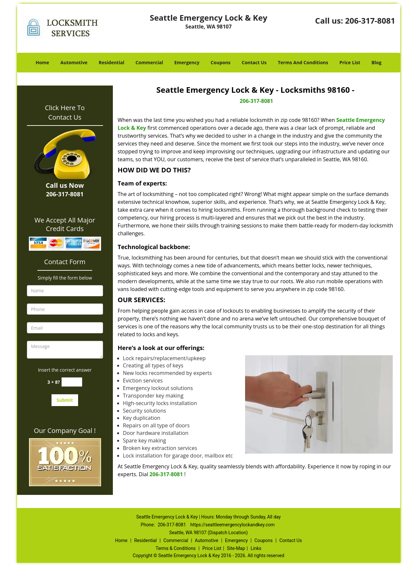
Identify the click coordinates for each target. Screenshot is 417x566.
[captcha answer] (71, 382)
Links (256, 548)
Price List (349, 62)
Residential (111, 62)
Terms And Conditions (303, 62)
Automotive (74, 62)
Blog (376, 62)
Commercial (149, 62)
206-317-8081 (370, 20)
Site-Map (236, 548)
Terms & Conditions (176, 548)
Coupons (220, 62)
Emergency (186, 62)
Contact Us (254, 62)
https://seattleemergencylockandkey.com (232, 524)
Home (42, 62)
